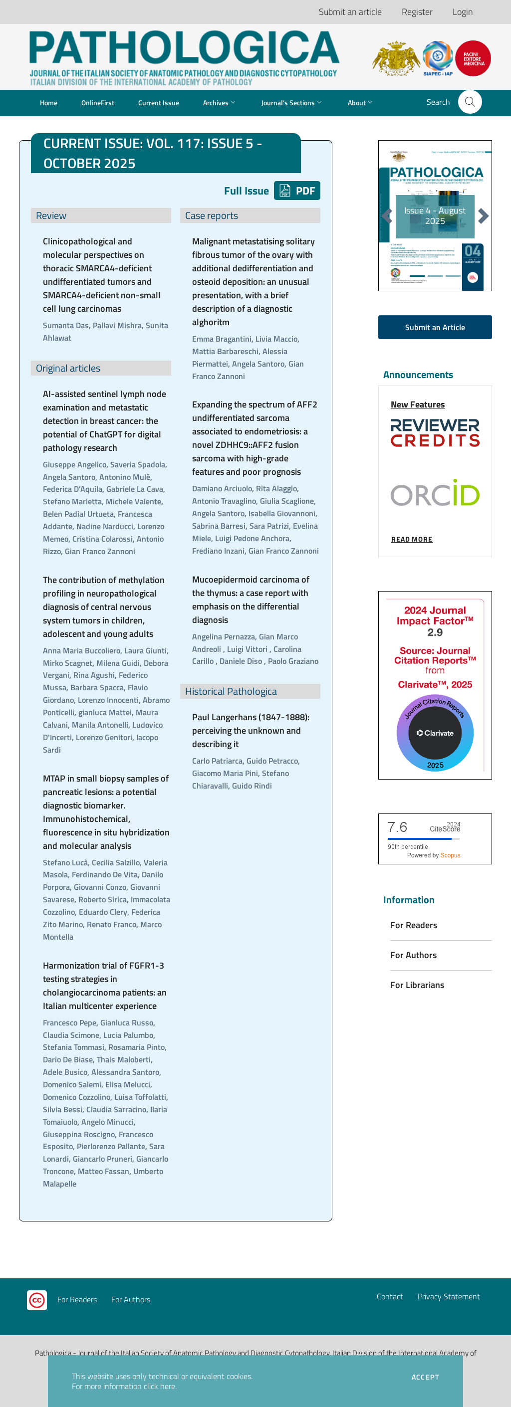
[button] (470, 102)
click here (159, 1386)
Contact (390, 1296)
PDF (297, 191)
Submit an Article (435, 327)
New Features (418, 404)
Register (417, 11)
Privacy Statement (449, 1296)
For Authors (130, 1299)
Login (463, 11)
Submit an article (350, 11)
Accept (425, 1377)
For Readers (77, 1299)
